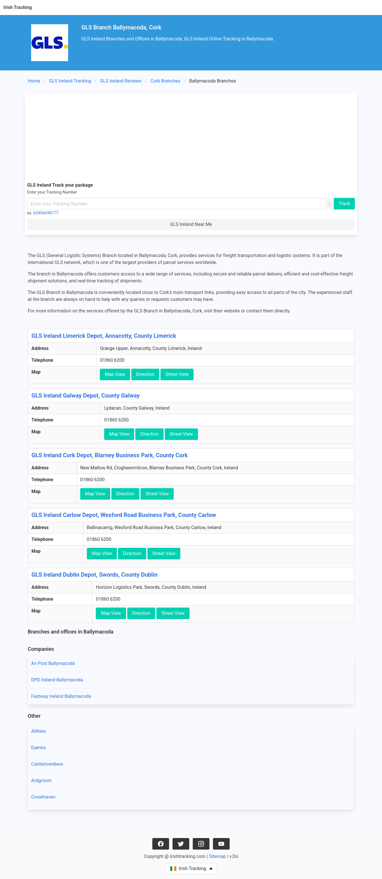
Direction (145, 374)
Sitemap (217, 856)
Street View (177, 374)
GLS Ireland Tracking (70, 81)
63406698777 (46, 213)
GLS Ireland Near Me (191, 224)
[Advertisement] (191, 138)
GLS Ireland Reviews (120, 81)
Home (34, 81)
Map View (115, 374)
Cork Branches (165, 81)
